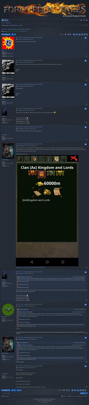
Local (3, 75)
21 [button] (76, 34)
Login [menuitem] (84, 20)
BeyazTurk (4, 316)
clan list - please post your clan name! (15, 29)
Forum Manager (22, 31)
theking (3, 116)
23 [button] (82, 34)
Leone (8, 31)
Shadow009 (4, 373)
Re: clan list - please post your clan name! (29, 37)
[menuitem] (81, 20)
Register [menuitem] (87, 20)
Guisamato (4, 134)
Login (4, 23)
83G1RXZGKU (5, 159)
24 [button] (84, 34)
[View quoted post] (30, 277)
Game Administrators (14, 31)
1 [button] (70, 34)
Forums (6, 20)
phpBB (40, 399)
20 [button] (74, 34)
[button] (65, 34)
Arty (41, 400)
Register (10, 23)
